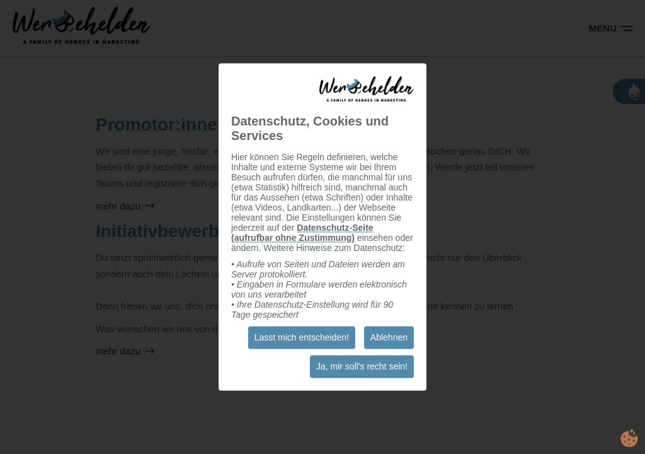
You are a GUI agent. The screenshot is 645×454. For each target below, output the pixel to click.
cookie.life (629, 438)
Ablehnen (389, 338)
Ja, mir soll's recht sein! (362, 367)
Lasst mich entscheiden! (301, 338)
